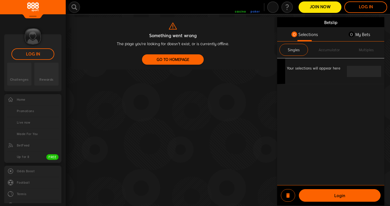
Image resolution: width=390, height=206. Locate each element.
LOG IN (33, 54)
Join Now (320, 7)
